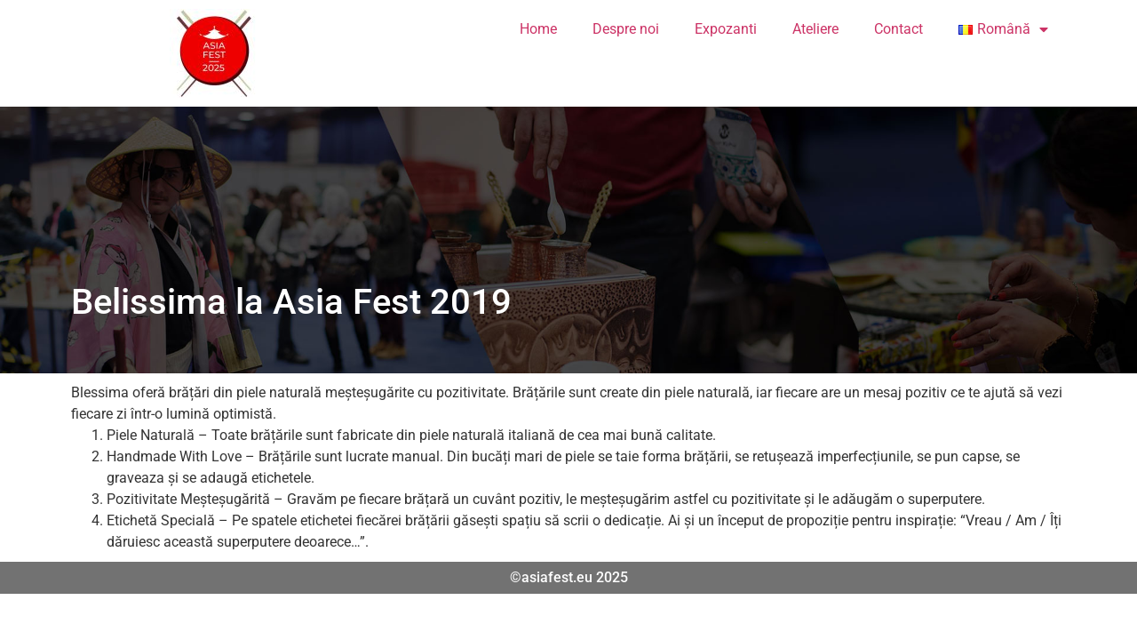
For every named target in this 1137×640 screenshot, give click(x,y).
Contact (898, 28)
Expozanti (726, 28)
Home (538, 28)
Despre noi (625, 28)
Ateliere (815, 28)
